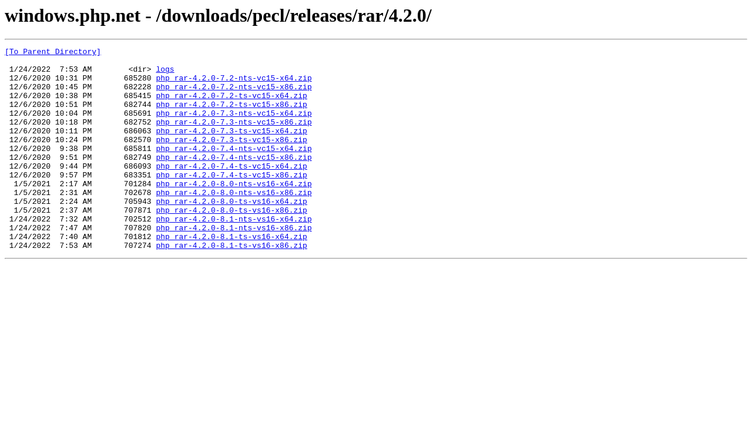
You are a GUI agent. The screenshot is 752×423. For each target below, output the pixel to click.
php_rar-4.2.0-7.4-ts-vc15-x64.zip (231, 190)
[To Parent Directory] (53, 53)
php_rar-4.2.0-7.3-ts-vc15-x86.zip (231, 158)
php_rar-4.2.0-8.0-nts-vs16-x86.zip (233, 222)
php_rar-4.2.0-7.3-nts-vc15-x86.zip (233, 137)
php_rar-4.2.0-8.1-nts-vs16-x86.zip (233, 264)
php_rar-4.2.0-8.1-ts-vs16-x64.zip (231, 275)
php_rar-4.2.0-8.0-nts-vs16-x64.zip (233, 211)
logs (165, 74)
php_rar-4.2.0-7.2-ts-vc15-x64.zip (231, 105)
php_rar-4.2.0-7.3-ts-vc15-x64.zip (231, 148)
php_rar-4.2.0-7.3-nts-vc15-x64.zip (233, 127)
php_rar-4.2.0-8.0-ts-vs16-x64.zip (231, 232)
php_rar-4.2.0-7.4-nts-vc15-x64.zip (233, 169)
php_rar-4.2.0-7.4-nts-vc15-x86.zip (233, 179)
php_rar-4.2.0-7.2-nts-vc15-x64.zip (233, 84)
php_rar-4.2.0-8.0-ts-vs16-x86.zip (231, 243)
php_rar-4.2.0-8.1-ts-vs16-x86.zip (231, 285)
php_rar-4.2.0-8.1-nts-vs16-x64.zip (233, 254)
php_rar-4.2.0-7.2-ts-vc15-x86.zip (231, 116)
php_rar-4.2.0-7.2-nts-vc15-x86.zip (233, 95)
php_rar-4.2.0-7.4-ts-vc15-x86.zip (231, 201)
